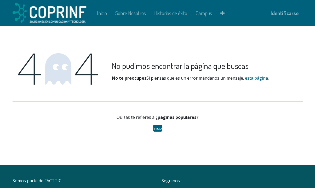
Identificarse (285, 13)
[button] (222, 13)
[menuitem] (102, 13)
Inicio (157, 128)
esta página (256, 78)
